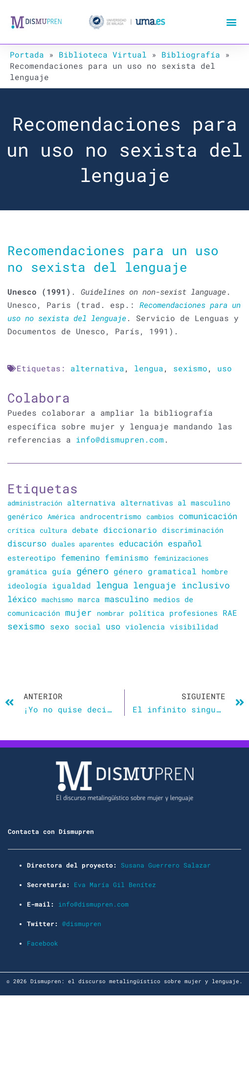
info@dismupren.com (120, 439)
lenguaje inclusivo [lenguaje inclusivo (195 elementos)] (181, 585)
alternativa (97, 368)
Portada (27, 54)
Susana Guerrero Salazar (166, 865)
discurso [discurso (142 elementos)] (26, 543)
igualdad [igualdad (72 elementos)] (71, 585)
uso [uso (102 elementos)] (113, 626)
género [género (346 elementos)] (92, 571)
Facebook (42, 943)
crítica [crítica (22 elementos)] (21, 530)
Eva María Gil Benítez (115, 885)
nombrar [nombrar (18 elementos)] (110, 613)
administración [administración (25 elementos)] (34, 502)
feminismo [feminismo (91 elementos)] (127, 557)
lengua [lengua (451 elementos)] (112, 585)
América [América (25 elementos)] (61, 516)
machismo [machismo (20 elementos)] (57, 599)
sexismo (190, 368)
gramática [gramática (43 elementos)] (27, 571)
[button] (231, 22)
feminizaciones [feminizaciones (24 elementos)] (181, 558)
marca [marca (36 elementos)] (89, 599)
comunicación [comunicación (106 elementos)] (208, 516)
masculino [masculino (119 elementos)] (127, 599)
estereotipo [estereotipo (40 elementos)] (31, 558)
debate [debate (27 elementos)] (85, 530)
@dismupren (81, 924)
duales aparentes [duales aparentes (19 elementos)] (82, 543)
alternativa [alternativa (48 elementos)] (91, 502)
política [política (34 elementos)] (146, 613)
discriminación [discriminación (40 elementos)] (193, 530)
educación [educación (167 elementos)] (141, 543)
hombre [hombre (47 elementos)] (215, 571)
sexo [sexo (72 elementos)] (59, 626)
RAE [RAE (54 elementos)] (230, 613)
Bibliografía (190, 54)
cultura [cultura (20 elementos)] (53, 530)
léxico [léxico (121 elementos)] (22, 599)
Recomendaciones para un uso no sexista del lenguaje (113, 258)
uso (224, 368)
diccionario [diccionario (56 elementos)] (130, 530)
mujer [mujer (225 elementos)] (78, 612)
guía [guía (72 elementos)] (61, 571)
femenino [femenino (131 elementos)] (80, 557)
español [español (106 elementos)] (185, 543)
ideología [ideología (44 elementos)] (27, 585)
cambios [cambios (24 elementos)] (160, 516)
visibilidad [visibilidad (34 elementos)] (194, 626)
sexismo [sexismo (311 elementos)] (26, 626)
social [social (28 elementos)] (87, 626)
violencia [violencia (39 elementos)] (145, 626)
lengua (148, 368)
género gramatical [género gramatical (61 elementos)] (155, 571)
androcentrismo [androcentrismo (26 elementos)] (110, 516)
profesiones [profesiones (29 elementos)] (193, 613)
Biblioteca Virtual (103, 54)
